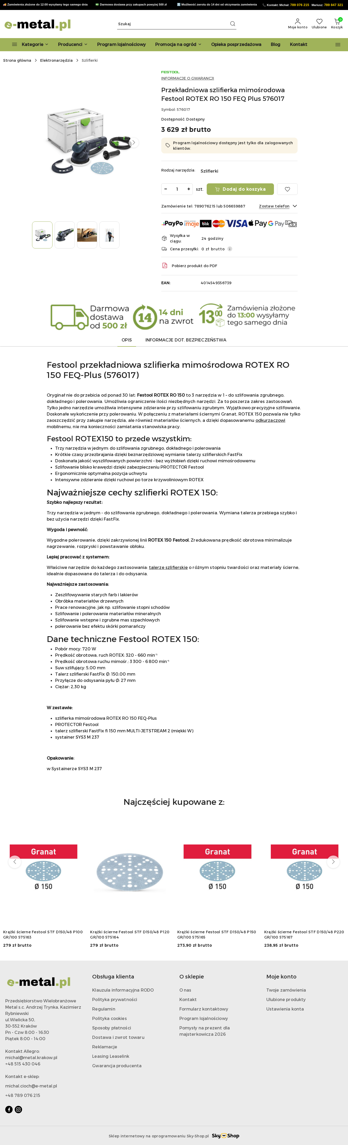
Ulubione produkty (286, 999)
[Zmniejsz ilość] (165, 189)
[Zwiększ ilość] (189, 189)
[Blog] (276, 44)
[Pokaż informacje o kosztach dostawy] (230, 249)
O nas (185, 989)
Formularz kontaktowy (203, 1008)
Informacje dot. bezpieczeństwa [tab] (186, 339)
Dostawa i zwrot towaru (118, 1037)
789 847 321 (333, 5)
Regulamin (103, 1008)
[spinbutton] (177, 189)
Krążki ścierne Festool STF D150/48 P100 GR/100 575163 (43, 934)
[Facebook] (9, 1109)
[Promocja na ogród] (178, 44)
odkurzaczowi (270, 420)
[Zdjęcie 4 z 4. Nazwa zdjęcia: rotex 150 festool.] (109, 234)
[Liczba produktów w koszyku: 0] (337, 24)
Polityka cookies (109, 1018)
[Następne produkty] (333, 861)
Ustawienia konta (285, 1008)
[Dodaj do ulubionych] (287, 189)
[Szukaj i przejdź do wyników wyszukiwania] (232, 24)
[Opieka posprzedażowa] (236, 44)
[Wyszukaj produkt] (176, 24)
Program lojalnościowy (203, 1018)
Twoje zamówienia (286, 989)
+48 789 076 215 (22, 1095)
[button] (73, 44)
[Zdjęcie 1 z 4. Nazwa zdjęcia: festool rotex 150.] (42, 234)
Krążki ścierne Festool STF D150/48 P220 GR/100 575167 (304, 934)
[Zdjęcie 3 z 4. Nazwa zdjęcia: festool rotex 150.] (87, 234)
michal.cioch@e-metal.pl (31, 1085)
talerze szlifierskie (168, 567)
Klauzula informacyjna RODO (123, 989)
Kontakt (188, 999)
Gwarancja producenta (117, 1065)
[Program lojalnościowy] (121, 44)
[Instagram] (18, 1109)
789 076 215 (299, 5)
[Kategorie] (28, 44)
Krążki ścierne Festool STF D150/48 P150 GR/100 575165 (216, 934)
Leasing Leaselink (110, 1056)
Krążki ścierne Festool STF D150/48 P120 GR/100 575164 (129, 934)
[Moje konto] (298, 24)
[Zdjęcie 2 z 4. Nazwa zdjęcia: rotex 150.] (65, 234)
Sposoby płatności (111, 1027)
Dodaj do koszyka (240, 188)
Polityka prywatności (114, 999)
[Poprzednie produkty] (14, 861)
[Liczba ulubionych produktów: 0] (319, 24)
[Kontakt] (299, 44)
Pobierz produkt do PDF (189, 265)
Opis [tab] (127, 339)
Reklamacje (104, 1046)
